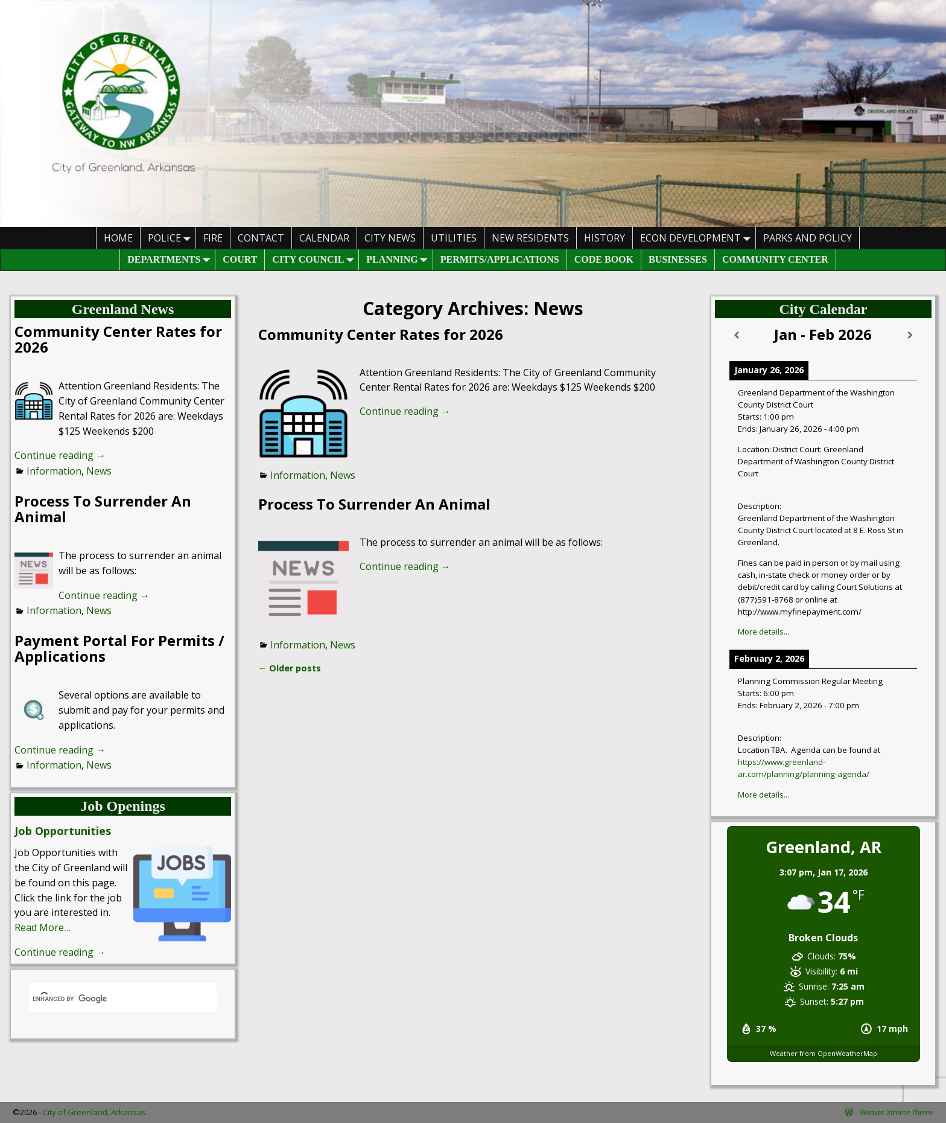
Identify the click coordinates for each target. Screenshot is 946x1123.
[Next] (910, 335)
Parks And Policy (807, 238)
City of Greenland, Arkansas (94, 1112)
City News (390, 238)
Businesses (678, 259)
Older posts (289, 668)
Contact (261, 238)
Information (297, 475)
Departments (171, 259)
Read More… (42, 927)
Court (240, 259)
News (342, 475)
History (604, 238)
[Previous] (736, 335)
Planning (399, 259)
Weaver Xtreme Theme (896, 1112)
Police (171, 237)
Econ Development (697, 237)
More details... (763, 631)
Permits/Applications (499, 259)
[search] (108, 999)
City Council (315, 259)
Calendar (324, 238)
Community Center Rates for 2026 (380, 334)
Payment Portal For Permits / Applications (119, 648)
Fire (213, 238)
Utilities (454, 238)
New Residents (530, 238)
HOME (118, 238)
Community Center (775, 259)
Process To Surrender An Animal (374, 504)
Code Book (603, 259)
